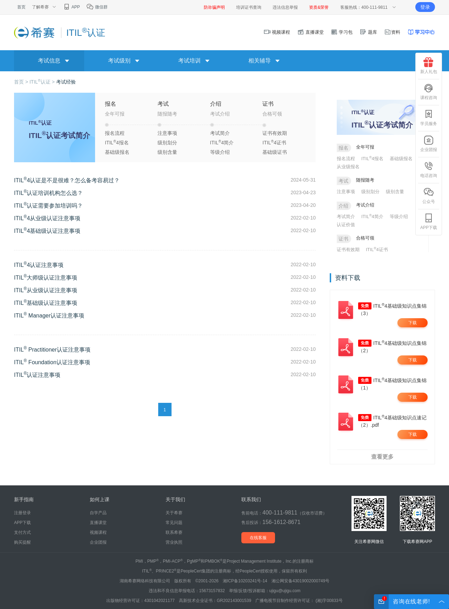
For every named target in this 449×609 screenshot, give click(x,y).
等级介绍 (220, 152)
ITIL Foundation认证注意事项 (52, 362)
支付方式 (22, 532)
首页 (21, 7)
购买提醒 (22, 542)
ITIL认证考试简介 (59, 135)
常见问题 (174, 522)
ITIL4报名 (117, 142)
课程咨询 (428, 91)
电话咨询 (428, 169)
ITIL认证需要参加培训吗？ (48, 206)
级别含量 (167, 152)
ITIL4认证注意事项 (38, 265)
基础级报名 (117, 152)
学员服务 (428, 117)
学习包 (342, 32)
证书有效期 (274, 133)
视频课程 (277, 32)
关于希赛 (174, 512)
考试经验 (66, 82)
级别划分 (167, 142)
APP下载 (428, 221)
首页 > (21, 82)
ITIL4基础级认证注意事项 (47, 231)
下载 (412, 322)
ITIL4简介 (222, 142)
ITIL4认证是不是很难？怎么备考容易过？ (67, 180)
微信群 (97, 7)
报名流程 (115, 133)
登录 (425, 7)
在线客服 (258, 537)
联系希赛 (174, 532)
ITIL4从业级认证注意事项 (47, 218)
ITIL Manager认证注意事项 (49, 316)
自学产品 (98, 512)
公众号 (428, 195)
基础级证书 (274, 152)
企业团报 (428, 143)
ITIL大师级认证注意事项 (45, 278)
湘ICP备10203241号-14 (245, 580)
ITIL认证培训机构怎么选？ (48, 193)
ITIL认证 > (42, 82)
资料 (392, 32)
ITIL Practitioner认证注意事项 (52, 350)
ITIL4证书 (274, 142)
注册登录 (22, 512)
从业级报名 (348, 166)
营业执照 (174, 542)
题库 (368, 32)
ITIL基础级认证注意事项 (45, 303)
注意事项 (167, 133)
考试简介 (220, 133)
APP (71, 7)
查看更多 (382, 457)
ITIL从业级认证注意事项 (45, 290)
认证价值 (346, 224)
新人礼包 (428, 65)
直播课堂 (310, 32)
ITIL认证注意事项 (37, 375)
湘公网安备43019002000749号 (300, 580)
